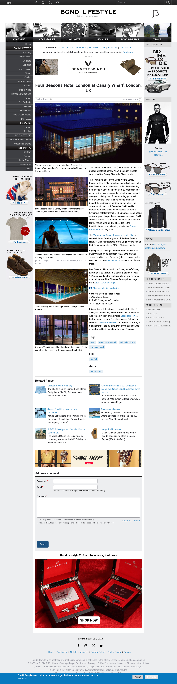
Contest (27, 152)
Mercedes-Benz (108, 322)
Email (39, 487)
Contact (27, 156)
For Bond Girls (24, 81)
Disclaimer (62, 652)
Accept (138, 677)
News (28, 127)
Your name (41, 481)
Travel (28, 73)
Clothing (27, 52)
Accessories (25, 56)
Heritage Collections (21, 94)
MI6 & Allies (25, 89)
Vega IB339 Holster (111, 429)
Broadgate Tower (129, 316)
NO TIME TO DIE (23, 135)
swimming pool (97, 347)
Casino (27, 77)
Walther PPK (154, 309)
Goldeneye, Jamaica (110, 409)
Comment (41, 496)
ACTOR (70, 47)
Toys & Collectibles (21, 114)
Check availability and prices (106, 288)
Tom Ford (152, 313)
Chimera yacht (113, 260)
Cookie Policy (114, 652)
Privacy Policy (98, 652)
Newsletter (25, 164)
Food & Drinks (24, 69)
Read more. (128, 52)
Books (28, 98)
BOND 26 (112, 47)
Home (8, 3)
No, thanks (151, 677)
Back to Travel (42, 99)
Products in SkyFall (107, 342)
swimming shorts (127, 342)
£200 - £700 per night (104, 282)
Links (28, 168)
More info (22, 679)
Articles (27, 131)
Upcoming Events (22, 143)
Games (27, 106)
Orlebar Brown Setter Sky (60, 385)
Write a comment (130, 99)
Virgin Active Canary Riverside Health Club (113, 235)
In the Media (25, 160)
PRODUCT (81, 47)
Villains (27, 85)
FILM (61, 47)
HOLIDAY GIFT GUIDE (20, 139)
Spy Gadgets (25, 102)
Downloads (25, 110)
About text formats (131, 520)
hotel (93, 342)
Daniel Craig (96, 371)
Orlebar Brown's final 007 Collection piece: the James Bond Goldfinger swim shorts (120, 389)
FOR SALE (26, 119)
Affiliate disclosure (79, 652)
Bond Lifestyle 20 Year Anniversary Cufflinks (88, 555)
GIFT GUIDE (125, 47)
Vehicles (27, 65)
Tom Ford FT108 (156, 317)
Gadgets (27, 60)
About (51, 652)
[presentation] (58, 533)
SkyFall (94, 359)
